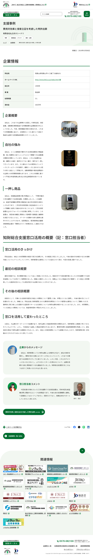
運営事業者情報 (85, 546)
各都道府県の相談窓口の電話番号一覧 (65, 546)
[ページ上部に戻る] (82, 451)
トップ (5, 42)
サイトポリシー (68, 549)
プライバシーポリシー (83, 549)
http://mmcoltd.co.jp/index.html (48, 79)
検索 (60, 14)
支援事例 (12, 42)
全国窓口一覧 (47, 546)
